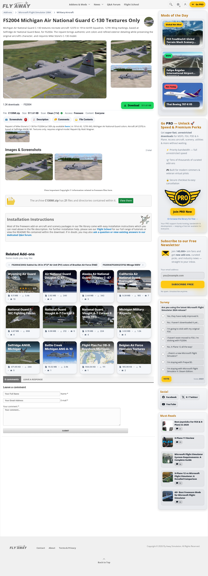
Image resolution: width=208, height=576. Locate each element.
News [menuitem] (99, 4)
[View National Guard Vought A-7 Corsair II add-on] (60, 322)
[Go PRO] (197, 4)
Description (40, 119)
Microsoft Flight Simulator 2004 (35, 12)
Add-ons (8, 12)
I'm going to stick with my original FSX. (183, 330)
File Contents (84, 119)
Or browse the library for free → (182, 218)
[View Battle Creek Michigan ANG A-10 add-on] (60, 357)
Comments (61, 119)
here (67, 126)
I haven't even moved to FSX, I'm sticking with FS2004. (183, 339)
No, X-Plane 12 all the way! (179, 346)
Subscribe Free (183, 284)
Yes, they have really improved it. (183, 316)
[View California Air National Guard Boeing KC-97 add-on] (134, 286)
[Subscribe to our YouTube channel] (169, 404)
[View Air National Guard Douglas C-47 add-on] (60, 286)
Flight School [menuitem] (131, 4)
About (52, 547)
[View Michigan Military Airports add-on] (134, 322)
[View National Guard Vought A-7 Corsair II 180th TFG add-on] (97, 322)
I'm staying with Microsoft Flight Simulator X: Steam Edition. (182, 370)
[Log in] (185, 4)
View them (126, 200)
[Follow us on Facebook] (169, 397)
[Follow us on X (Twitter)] (190, 397)
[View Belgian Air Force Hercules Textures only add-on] (134, 357)
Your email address (169, 269)
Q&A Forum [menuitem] (113, 4)
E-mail (64, 400)
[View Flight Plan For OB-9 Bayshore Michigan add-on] (97, 357)
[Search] (171, 4)
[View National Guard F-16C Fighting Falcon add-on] (23, 322)
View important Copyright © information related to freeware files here (78, 190)
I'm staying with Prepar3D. (179, 362)
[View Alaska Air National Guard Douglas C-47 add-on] (97, 286)
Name (64, 393)
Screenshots (16, 119)
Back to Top (104, 561)
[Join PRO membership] (182, 202)
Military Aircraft (65, 12)
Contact (41, 547)
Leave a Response (33, 379)
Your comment (11, 406)
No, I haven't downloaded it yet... (183, 322)
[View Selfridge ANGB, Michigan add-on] (23, 357)
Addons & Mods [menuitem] (79, 4)
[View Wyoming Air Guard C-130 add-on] (23, 286)
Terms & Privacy (67, 547)
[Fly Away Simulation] (17, 4)
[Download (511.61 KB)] (137, 105)
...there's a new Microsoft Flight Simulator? (182, 354)
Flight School (104, 229)
